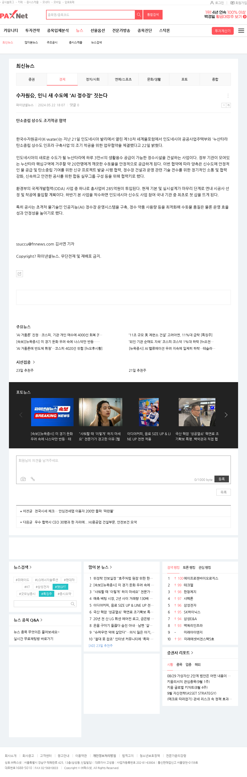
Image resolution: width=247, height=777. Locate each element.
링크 (32, 479)
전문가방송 (121, 30)
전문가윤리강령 (176, 755)
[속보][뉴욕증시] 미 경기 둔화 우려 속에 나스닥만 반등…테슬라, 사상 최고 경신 (59, 341)
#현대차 (69, 580)
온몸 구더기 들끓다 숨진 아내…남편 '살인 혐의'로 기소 (122, 625)
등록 (222, 479)
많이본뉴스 (31, 42)
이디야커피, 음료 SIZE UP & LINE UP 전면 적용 (122, 605)
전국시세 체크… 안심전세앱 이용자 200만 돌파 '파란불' (74, 511)
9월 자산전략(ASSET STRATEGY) (191, 693)
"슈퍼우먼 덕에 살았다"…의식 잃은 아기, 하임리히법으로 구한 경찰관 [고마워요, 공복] (122, 632)
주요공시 (52, 42)
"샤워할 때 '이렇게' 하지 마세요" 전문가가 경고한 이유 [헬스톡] (122, 591)
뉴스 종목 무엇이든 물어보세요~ (37, 632)
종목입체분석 (58, 30)
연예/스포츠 (123, 79)
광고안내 (63, 755)
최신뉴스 (7, 42)
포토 (184, 79)
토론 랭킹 (189, 567)
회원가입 (241, 2)
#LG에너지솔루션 (46, 580)
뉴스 (79, 30)
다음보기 (225, 419)
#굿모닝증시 (27, 594)
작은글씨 (223, 105)
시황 (170, 664)
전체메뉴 (241, 31)
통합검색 (153, 14)
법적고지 (128, 755)
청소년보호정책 (150, 755)
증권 (31, 79)
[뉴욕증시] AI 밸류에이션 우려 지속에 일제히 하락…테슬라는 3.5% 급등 (172, 348)
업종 (188, 664)
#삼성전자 (42, 587)
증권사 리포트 (178, 653)
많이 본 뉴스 (99, 567)
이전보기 (22, 419)
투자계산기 (223, 31)
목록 (223, 492)
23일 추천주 (25, 370)
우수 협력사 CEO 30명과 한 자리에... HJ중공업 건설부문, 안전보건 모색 (86, 522)
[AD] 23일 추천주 (101, 645)
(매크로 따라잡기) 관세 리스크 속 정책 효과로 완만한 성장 (200, 699)
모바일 (57, 2)
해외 (197, 664)
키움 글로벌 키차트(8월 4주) (187, 687)
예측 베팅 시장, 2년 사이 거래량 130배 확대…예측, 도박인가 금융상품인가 (122, 598)
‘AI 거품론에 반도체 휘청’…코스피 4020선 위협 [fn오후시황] (59, 348)
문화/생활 (154, 79)
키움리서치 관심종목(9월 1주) (188, 682)
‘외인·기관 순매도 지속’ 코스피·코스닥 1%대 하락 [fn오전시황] (172, 341)
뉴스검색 (96, 42)
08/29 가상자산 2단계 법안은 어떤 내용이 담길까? (200, 676)
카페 (20, 2)
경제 (62, 79)
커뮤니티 (11, 30)
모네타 (46, 2)
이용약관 (81, 755)
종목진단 (144, 30)
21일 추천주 (137, 370)
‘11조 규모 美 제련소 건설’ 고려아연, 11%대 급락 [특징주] (171, 335)
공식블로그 (8, 2)
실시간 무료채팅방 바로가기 (33, 639)
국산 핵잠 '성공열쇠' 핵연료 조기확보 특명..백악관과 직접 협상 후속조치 (122, 612)
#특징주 (46, 594)
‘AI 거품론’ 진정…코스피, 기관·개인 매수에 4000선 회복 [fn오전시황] (59, 335)
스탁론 (164, 30)
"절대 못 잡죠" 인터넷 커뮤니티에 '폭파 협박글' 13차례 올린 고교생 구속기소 (122, 639)
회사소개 (10, 755)
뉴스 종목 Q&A (26, 620)
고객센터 (46, 755)
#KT (27, 587)
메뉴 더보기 (228, 96)
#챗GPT (60, 587)
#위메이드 (22, 580)
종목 (179, 664)
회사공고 (28, 755)
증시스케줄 (33, 2)
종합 (215, 79)
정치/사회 (93, 79)
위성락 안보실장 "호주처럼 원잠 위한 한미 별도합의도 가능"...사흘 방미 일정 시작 (122, 578)
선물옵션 (97, 30)
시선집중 (24, 362)
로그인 (219, 2)
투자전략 (32, 30)
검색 (139, 14)
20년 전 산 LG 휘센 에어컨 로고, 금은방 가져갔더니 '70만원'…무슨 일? (122, 618)
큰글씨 (228, 105)
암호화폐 (69, 2)
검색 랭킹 (173, 567)
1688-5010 (23, 768)
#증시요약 (64, 594)
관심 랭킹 (205, 567)
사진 (23, 479)
